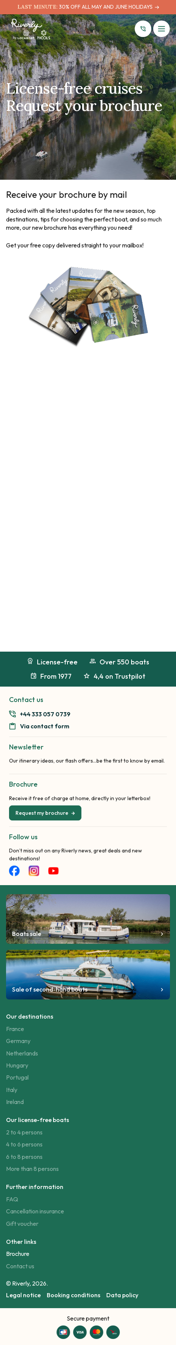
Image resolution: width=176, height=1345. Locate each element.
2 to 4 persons (24, 1132)
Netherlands (22, 1053)
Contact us (20, 1266)
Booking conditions (73, 1295)
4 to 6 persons (24, 1144)
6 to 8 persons (24, 1156)
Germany (18, 1041)
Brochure (17, 1253)
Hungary (17, 1065)
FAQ (12, 1199)
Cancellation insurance (35, 1211)
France (15, 1029)
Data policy (122, 1295)
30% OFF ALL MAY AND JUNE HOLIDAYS (105, 6)
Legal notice (23, 1295)
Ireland (15, 1101)
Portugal (17, 1077)
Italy (11, 1089)
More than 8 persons (32, 1168)
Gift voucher (22, 1223)
